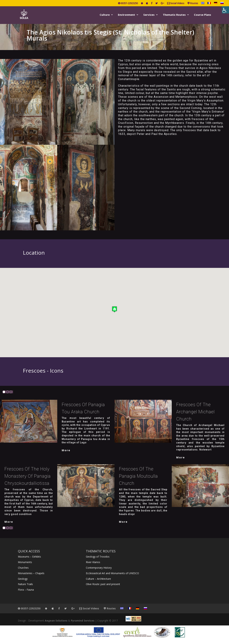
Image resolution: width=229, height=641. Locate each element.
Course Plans (202, 14)
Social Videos (175, 3)
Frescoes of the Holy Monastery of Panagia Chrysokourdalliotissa (27, 476)
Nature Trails (25, 584)
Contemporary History (99, 567)
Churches (23, 567)
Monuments (25, 562)
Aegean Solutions (56, 620)
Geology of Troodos (97, 556)
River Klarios (93, 562)
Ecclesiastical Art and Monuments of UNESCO (112, 573)
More (66, 450)
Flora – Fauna (26, 589)
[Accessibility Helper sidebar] (225, 9)
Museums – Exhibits (29, 556)
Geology (23, 578)
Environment (126, 14)
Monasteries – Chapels (31, 573)
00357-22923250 (128, 3)
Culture (105, 14)
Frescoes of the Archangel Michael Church (195, 412)
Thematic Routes (174, 14)
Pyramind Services (82, 620)
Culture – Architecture (98, 578)
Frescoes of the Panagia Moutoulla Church (138, 476)
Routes (192, 3)
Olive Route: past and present (103, 584)
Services (149, 14)
